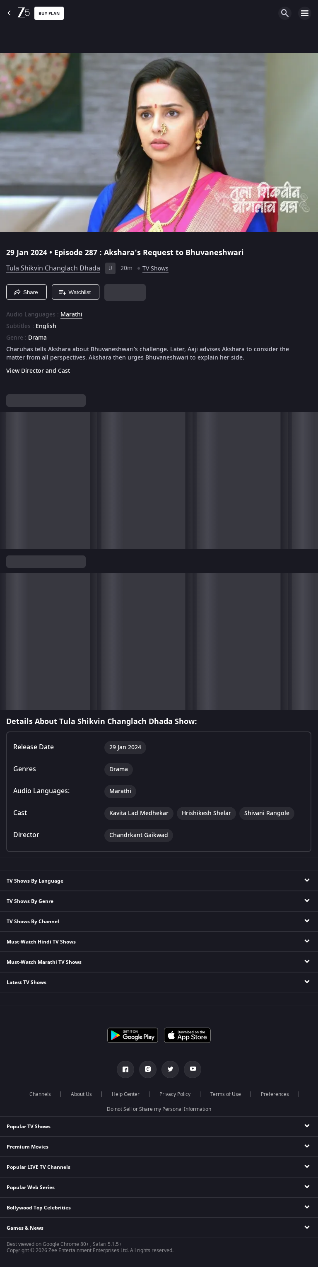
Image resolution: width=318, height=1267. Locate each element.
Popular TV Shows (29, 1126)
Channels (40, 1094)
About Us (81, 1094)
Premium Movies (27, 1146)
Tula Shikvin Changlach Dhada (53, 268)
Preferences (275, 1094)
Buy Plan (49, 13)
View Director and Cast (38, 371)
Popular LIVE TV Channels (38, 1167)
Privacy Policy (174, 1094)
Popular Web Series (31, 1187)
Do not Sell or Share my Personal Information (159, 1109)
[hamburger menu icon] (304, 13)
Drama (37, 338)
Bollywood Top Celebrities (39, 1207)
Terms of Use (225, 1094)
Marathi (71, 315)
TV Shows (155, 268)
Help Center (126, 1094)
